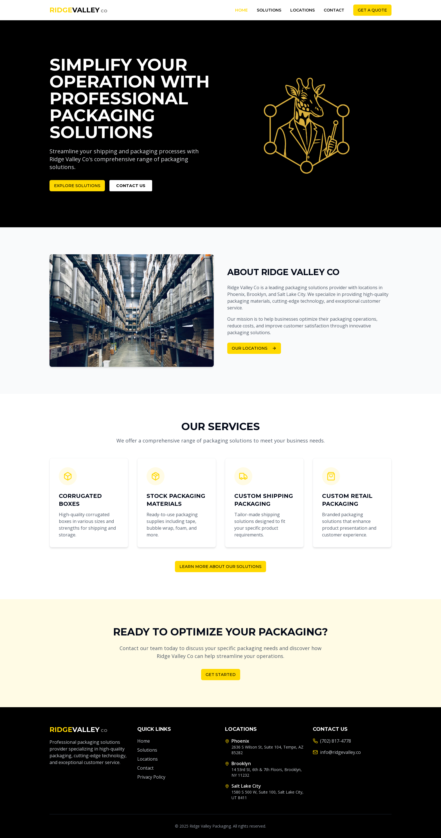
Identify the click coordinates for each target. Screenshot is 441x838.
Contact (334, 10)
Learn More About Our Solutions (220, 566)
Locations (302, 10)
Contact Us (130, 185)
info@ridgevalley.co (340, 752)
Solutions (269, 10)
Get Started (221, 674)
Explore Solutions (77, 185)
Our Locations (254, 348)
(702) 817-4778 (335, 741)
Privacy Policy (151, 777)
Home (241, 10)
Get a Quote (372, 10)
